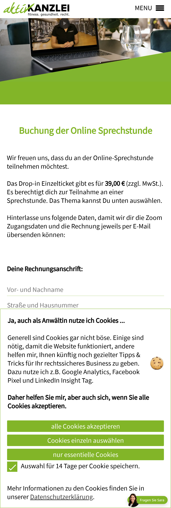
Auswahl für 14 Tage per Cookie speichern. (73, 466)
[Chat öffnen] (147, 500)
